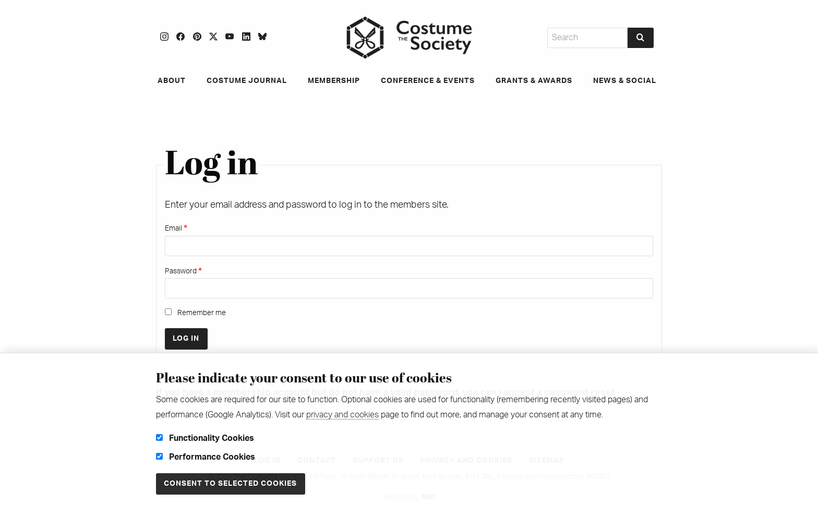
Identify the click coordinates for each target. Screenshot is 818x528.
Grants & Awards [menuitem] (534, 81)
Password (183, 271)
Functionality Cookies (205, 438)
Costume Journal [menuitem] (247, 81)
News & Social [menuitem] (624, 81)
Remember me (195, 312)
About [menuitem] (172, 81)
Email (176, 228)
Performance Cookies (205, 457)
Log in (186, 338)
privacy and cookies (342, 415)
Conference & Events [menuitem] (428, 81)
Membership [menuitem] (334, 81)
